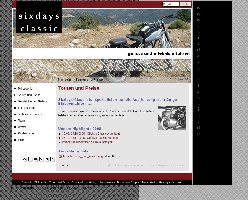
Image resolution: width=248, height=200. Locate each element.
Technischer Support (30, 114)
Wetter (22, 127)
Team (21, 120)
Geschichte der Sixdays (32, 101)
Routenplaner (26, 133)
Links (21, 139)
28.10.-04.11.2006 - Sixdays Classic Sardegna (90, 137)
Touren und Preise (29, 95)
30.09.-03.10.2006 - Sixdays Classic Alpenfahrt (91, 133)
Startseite (64, 79)
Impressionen (26, 107)
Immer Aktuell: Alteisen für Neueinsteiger (87, 142)
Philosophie (25, 88)
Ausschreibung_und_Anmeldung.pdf (85, 156)
